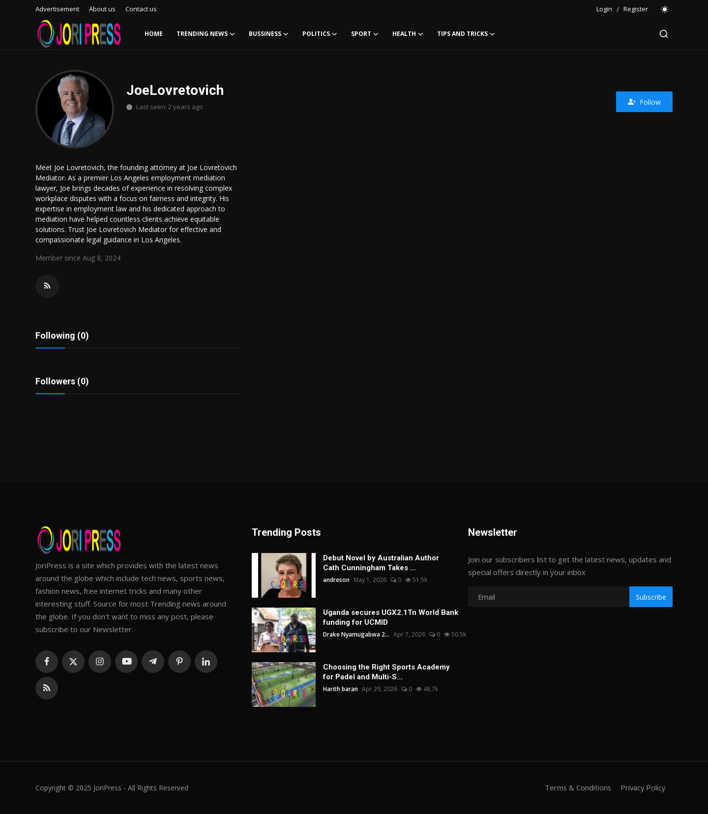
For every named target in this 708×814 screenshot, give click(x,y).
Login (604, 8)
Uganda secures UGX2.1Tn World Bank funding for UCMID (390, 618)
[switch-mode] (665, 9)
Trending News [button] (206, 34)
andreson (336, 580)
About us (102, 8)
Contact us (141, 8)
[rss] (46, 688)
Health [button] (407, 34)
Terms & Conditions (576, 788)
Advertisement (57, 8)
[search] (664, 34)
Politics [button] (319, 34)
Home (154, 33)
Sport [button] (365, 34)
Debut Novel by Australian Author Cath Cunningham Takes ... (381, 563)
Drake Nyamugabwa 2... (356, 635)
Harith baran (340, 689)
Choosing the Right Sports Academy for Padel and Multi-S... (386, 672)
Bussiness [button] (269, 34)
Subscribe (651, 597)
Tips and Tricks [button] (466, 34)
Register (635, 8)
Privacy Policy (642, 788)
